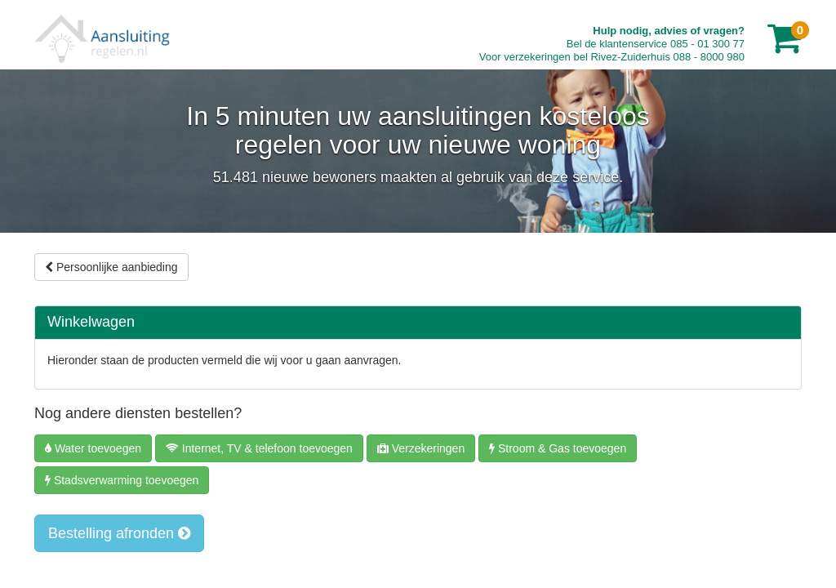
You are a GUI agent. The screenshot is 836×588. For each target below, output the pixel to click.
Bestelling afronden (119, 533)
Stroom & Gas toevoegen (557, 448)
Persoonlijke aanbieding (111, 267)
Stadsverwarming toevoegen (121, 480)
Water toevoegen (93, 448)
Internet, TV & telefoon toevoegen (259, 448)
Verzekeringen (421, 448)
